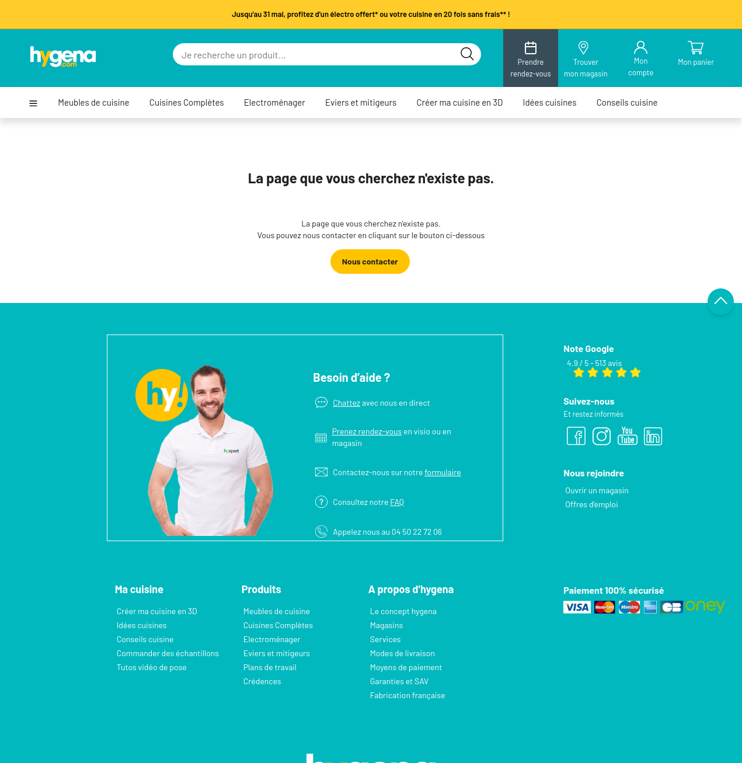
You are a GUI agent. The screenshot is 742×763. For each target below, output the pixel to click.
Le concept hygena (403, 611)
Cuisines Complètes (186, 102)
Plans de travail (270, 667)
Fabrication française (407, 695)
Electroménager (274, 102)
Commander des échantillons (168, 653)
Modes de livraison (402, 653)
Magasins (386, 625)
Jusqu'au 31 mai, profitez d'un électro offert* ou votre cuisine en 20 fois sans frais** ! (371, 14)
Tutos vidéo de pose (152, 667)
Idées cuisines (550, 102)
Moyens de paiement (406, 667)
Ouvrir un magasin (596, 490)
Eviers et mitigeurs (360, 102)
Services (385, 639)
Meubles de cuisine (93, 102)
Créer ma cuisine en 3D (459, 102)
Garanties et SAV (399, 681)
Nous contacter (370, 261)
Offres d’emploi (591, 504)
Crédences (262, 681)
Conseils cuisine (627, 102)
